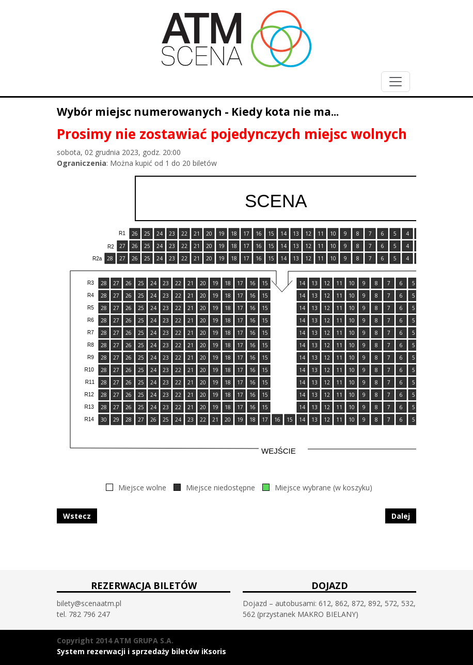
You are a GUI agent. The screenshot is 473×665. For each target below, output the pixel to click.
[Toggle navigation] (395, 81)
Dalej (400, 516)
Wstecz (77, 516)
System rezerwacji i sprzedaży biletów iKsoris (141, 651)
